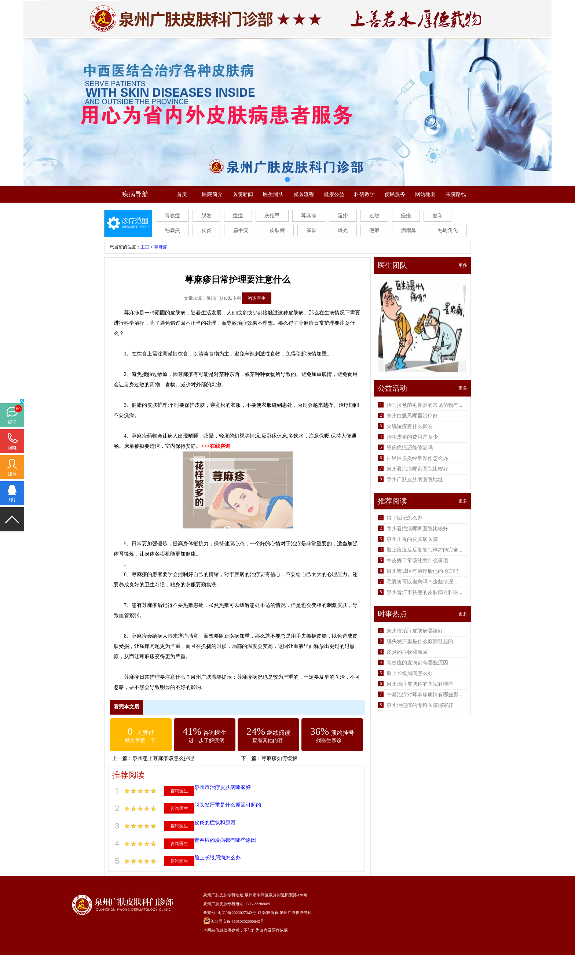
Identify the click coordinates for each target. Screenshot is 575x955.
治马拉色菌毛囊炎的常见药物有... (424, 405)
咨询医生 (256, 298)
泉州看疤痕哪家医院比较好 (417, 469)
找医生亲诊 (329, 740)
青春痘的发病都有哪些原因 (225, 840)
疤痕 (374, 230)
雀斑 (311, 230)
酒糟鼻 (408, 230)
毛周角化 (447, 230)
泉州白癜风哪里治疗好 (412, 415)
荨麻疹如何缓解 (279, 758)
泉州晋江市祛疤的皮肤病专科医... (424, 592)
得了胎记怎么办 (404, 518)
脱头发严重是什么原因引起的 (227, 805)
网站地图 (425, 194)
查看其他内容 (267, 740)
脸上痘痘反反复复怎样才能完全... (424, 550)
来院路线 (456, 194)
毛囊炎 (172, 230)
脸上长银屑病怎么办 (217, 857)
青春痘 (172, 215)
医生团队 (273, 194)
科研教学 (364, 194)
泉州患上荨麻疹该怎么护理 (163, 758)
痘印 (437, 215)
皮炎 (206, 230)
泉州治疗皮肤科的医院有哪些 (420, 684)
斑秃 (343, 230)
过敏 (374, 215)
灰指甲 (272, 215)
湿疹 (343, 215)
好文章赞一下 (140, 740)
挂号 (12, 473)
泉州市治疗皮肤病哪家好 (222, 787)
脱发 (206, 215)
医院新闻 (242, 194)
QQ (12, 499)
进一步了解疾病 (206, 740)
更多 (462, 265)
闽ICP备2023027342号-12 (239, 912)
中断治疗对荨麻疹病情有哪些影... (424, 694)
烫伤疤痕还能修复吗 (410, 447)
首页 (182, 194)
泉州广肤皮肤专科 (295, 912)
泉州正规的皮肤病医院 (412, 539)
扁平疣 (240, 230)
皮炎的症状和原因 (214, 822)
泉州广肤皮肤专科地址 (223, 895)
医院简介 (212, 194)
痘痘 (238, 215)
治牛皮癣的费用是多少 (412, 437)
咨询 (12, 421)
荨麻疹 (308, 215)
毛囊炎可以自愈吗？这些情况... (422, 582)
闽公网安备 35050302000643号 (237, 921)
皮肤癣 (277, 230)
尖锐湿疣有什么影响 (410, 426)
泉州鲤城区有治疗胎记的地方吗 (422, 571)
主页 (144, 247)
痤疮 (406, 215)
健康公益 (334, 194)
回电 (12, 447)
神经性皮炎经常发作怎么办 (417, 458)
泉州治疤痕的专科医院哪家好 (420, 705)
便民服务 (395, 194)
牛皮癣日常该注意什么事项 (417, 560)
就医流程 (303, 194)
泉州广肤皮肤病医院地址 (415, 479)
